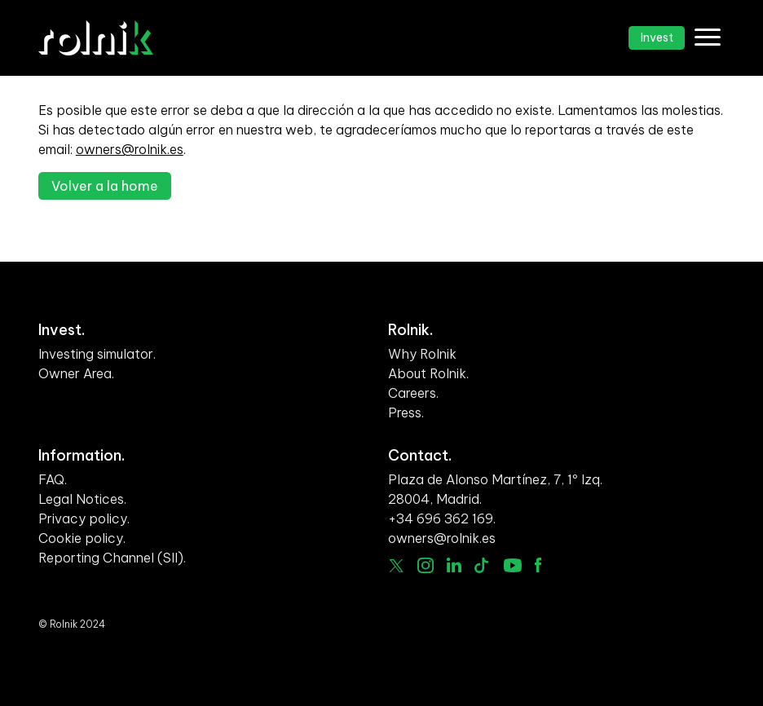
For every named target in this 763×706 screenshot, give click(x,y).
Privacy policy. (84, 518)
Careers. (413, 393)
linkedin (454, 565)
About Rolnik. (428, 373)
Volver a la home (104, 186)
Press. (406, 412)
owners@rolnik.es (129, 149)
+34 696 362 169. (442, 518)
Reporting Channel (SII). (112, 557)
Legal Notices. (82, 499)
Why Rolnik (422, 354)
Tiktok (482, 565)
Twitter (396, 565)
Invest (657, 37)
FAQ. (52, 479)
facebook (538, 564)
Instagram (425, 566)
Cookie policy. (82, 538)
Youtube (513, 564)
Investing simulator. (97, 354)
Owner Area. (76, 373)
